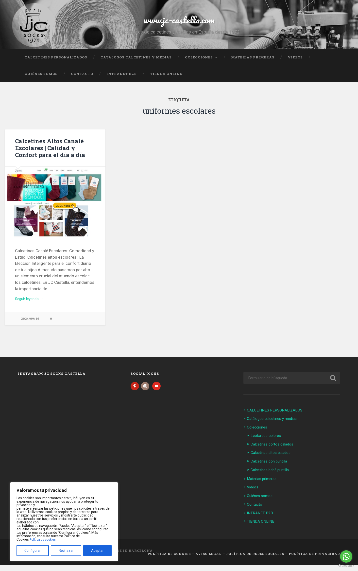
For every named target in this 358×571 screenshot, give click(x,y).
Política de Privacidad (314, 560)
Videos (295, 63)
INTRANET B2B (121, 79)
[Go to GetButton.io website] (346, 566)
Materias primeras (252, 63)
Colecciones (199, 63)
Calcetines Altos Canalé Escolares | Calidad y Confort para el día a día (54, 153)
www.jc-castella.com (179, 22)
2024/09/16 (30, 325)
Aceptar (97, 551)
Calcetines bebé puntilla (272, 476)
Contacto (82, 79)
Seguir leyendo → (31, 304)
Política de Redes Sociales (255, 560)
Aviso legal (208, 560)
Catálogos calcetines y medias (136, 63)
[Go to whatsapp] (346, 556)
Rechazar (66, 551)
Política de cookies (44, 539)
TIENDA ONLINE (166, 79)
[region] (64, 521)
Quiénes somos (41, 79)
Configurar (32, 551)
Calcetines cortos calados (275, 451)
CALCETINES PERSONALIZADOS (56, 63)
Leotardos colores (268, 442)
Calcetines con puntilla (271, 467)
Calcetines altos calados (273, 459)
